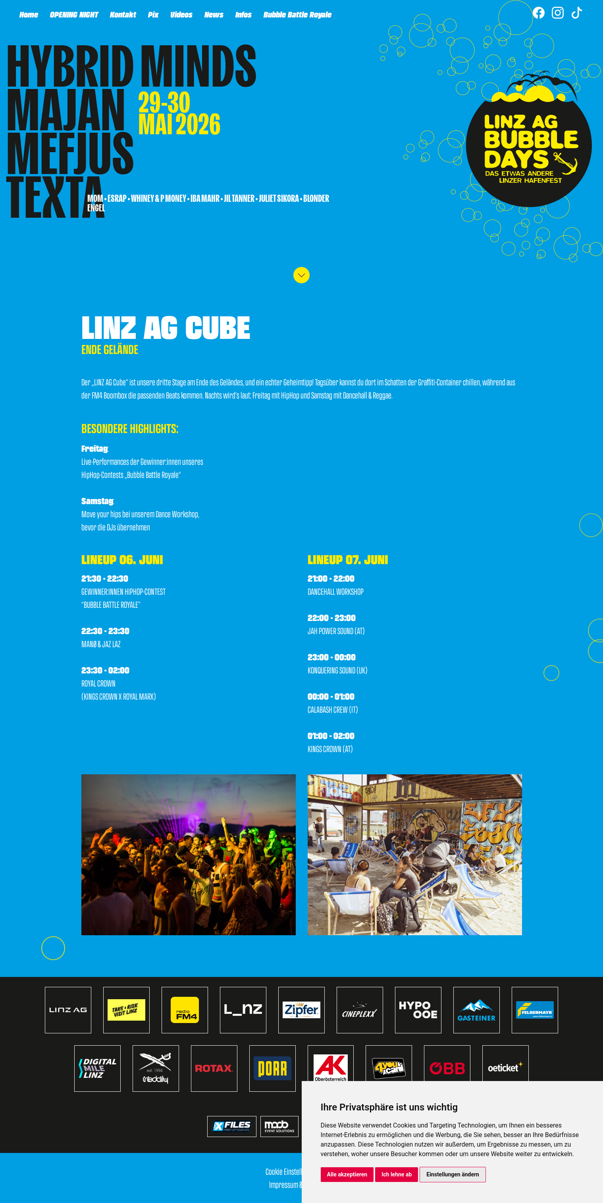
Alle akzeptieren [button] (347, 1174)
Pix (153, 14)
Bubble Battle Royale (297, 14)
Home (28, 14)
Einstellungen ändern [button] (452, 1174)
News (213, 14)
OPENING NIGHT (74, 14)
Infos (243, 14)
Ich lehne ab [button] (396, 1174)
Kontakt (123, 14)
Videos (181, 14)
